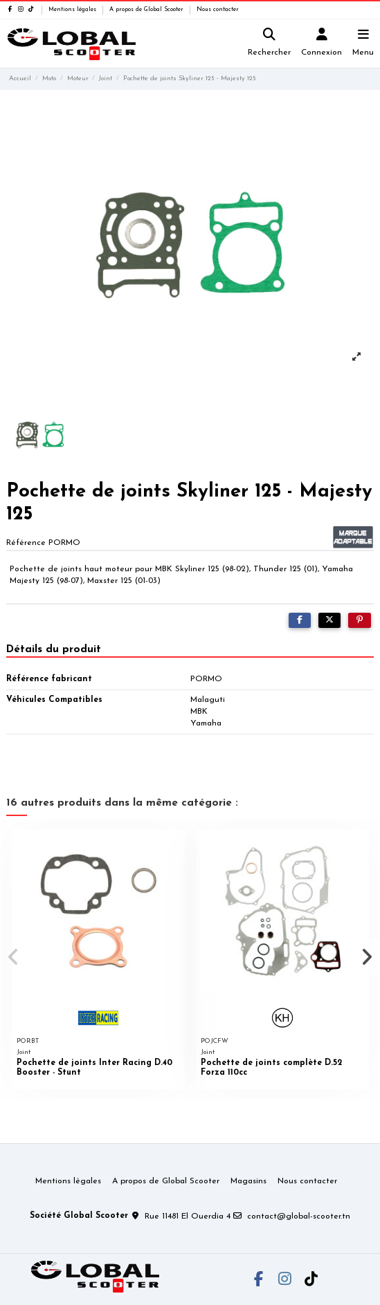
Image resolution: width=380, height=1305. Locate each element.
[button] (13, 957)
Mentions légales (73, 9)
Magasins (248, 1181)
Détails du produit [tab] (53, 649)
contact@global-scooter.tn (298, 1216)
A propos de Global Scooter (147, 9)
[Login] (321, 44)
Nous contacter (218, 9)
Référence (26, 543)
